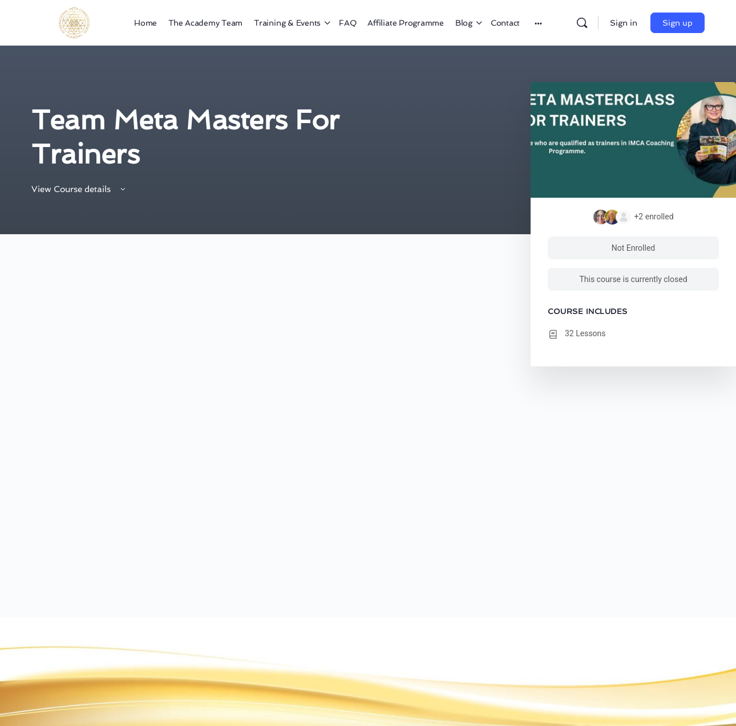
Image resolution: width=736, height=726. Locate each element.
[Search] (582, 23)
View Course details (79, 189)
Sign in (623, 22)
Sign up (677, 22)
